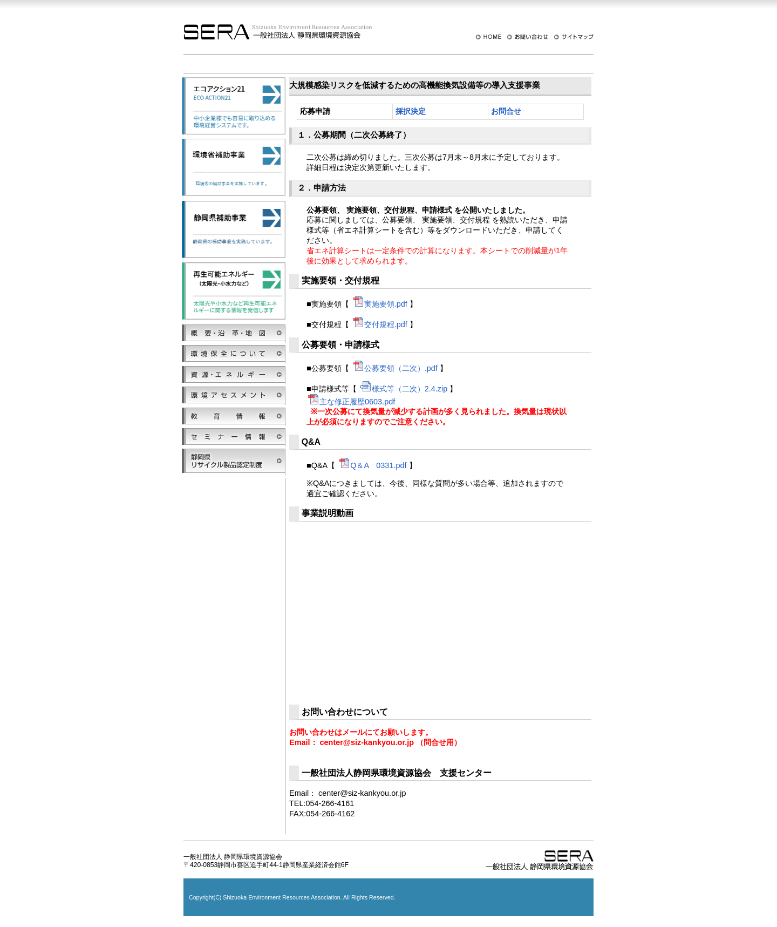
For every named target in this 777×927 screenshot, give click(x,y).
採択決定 (411, 111)
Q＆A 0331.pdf (371, 465)
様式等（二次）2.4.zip (403, 388)
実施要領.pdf (379, 304)
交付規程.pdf (379, 324)
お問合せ (506, 111)
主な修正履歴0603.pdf (350, 401)
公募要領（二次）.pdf (394, 368)
